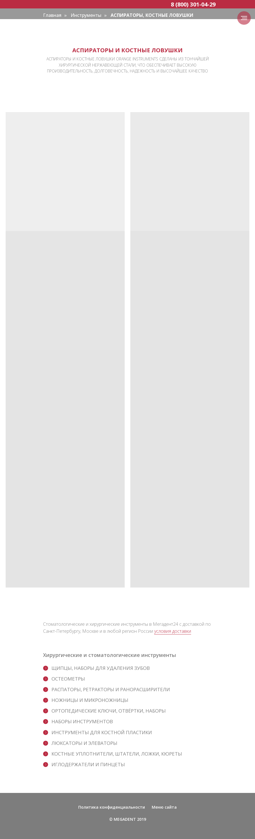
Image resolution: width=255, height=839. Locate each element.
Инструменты (86, 15)
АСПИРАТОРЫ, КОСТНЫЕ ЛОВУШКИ (152, 15)
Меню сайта (164, 807)
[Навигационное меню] (244, 18)
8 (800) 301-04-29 (193, 4)
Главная (52, 15)
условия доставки (172, 631)
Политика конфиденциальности (111, 807)
